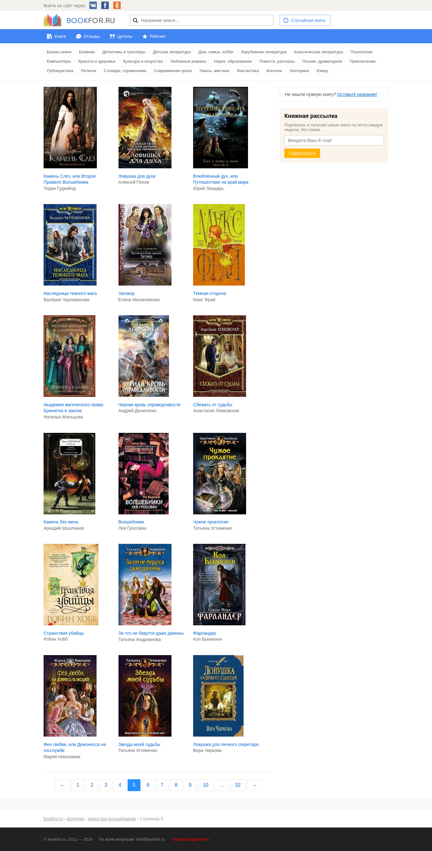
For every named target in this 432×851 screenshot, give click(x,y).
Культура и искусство (143, 61)
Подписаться (302, 153)
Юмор (322, 70)
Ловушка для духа (137, 176)
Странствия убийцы (64, 633)
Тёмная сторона (209, 293)
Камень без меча (61, 521)
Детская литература (172, 52)
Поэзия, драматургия (322, 61)
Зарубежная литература (264, 52)
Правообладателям (190, 839)
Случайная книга (308, 20)
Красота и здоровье (97, 61)
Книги (60, 36)
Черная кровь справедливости (150, 404)
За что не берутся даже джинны (151, 633)
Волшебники (131, 521)
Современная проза (173, 70)
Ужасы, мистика (214, 70)
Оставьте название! (357, 94)
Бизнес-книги (59, 52)
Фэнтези (274, 70)
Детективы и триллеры (123, 52)
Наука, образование (233, 61)
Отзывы (92, 36)
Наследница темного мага (70, 293)
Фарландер (204, 633)
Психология (361, 52)
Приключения (362, 61)
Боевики (87, 52)
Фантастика (248, 70)
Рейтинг (158, 36)
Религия (88, 70)
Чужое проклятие (211, 521)
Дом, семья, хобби (215, 52)
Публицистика (60, 70)
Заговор (127, 293)
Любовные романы (188, 61)
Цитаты (124, 36)
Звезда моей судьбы (139, 744)
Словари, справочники (125, 70)
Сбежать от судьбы (212, 404)
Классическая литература (318, 52)
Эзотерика (299, 70)
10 (205, 785)
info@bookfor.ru (150, 839)
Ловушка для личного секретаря (226, 744)
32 (238, 785)
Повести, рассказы (277, 61)
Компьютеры (59, 61)
